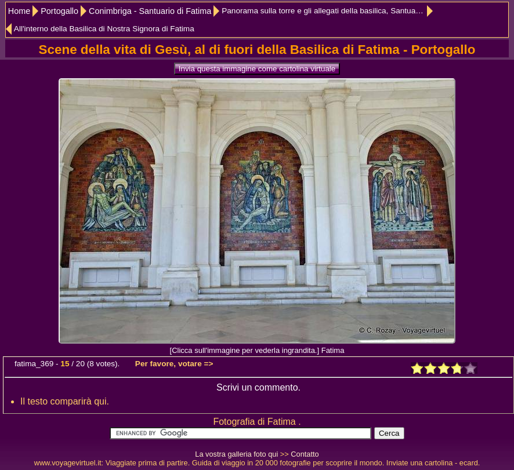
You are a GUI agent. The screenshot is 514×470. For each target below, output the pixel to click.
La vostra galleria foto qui (236, 454)
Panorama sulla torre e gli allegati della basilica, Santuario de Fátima (327, 10)
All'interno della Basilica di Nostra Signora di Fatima (104, 28)
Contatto (304, 454)
